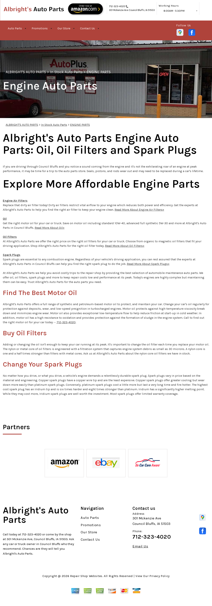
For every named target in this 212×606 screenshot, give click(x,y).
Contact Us (87, 28)
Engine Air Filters (15, 200)
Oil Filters (10, 237)
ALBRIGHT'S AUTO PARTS (26, 72)
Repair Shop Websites (86, 576)
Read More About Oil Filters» (124, 246)
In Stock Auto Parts (66, 72)
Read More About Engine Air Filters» (139, 209)
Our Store (63, 28)
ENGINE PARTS (98, 72)
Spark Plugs (11, 255)
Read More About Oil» (49, 227)
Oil (5, 218)
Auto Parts (15, 28)
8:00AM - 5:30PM (174, 10)
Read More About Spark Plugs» (148, 264)
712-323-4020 (117, 6)
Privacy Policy (159, 576)
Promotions (40, 28)
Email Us (140, 546)
